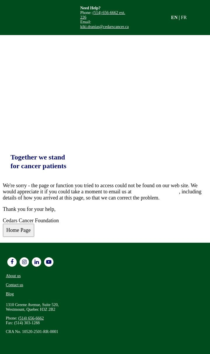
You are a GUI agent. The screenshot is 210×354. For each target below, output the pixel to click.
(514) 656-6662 (31, 318)
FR (184, 17)
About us (13, 276)
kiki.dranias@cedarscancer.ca (104, 27)
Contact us (14, 285)
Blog (10, 294)
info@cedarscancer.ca (156, 192)
